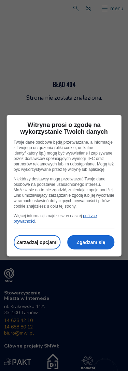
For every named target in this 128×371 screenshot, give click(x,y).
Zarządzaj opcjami (37, 242)
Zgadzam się (90, 242)
